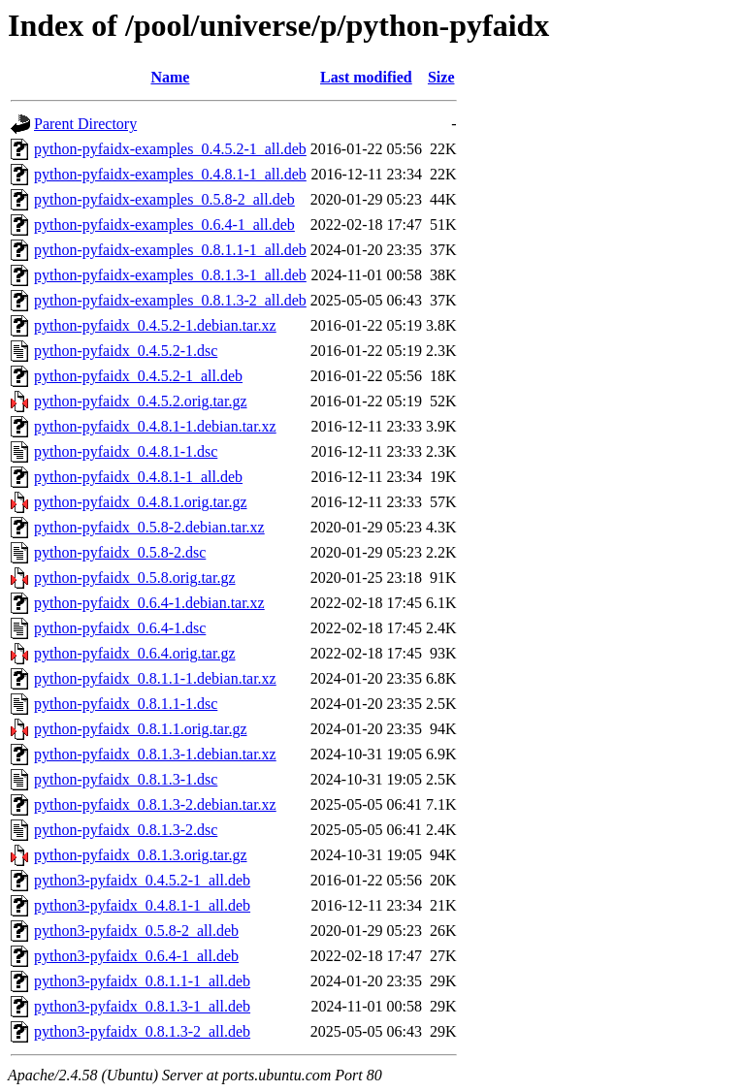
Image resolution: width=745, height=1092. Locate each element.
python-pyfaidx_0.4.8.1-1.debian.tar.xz (155, 426)
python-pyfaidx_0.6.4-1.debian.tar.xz (149, 602)
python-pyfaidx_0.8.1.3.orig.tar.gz (140, 855)
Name (169, 77)
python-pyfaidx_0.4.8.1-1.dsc (125, 451)
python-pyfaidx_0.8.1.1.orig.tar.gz (140, 729)
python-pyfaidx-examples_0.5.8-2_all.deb (164, 199)
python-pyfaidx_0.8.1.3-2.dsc (125, 829)
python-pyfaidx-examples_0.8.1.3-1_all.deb (170, 275)
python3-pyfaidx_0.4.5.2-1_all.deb (142, 880)
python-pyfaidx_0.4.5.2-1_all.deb (138, 376)
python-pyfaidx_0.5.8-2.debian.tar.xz (149, 527)
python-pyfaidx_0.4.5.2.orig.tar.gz (140, 401)
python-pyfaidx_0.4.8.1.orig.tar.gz (140, 502)
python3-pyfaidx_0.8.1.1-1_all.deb (142, 981)
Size (441, 77)
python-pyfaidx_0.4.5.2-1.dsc (125, 350)
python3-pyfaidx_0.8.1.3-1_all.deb (142, 1006)
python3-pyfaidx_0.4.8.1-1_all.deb (142, 905)
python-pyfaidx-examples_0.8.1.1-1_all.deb (170, 249)
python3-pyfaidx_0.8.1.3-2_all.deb (142, 1031)
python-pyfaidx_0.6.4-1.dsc (120, 628)
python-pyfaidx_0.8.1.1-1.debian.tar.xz (155, 678)
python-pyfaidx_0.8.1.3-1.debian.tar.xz (155, 754)
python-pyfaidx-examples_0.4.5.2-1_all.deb (170, 149)
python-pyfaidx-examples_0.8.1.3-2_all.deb (170, 300)
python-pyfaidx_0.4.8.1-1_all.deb (138, 476)
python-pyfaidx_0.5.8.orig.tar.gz (135, 577)
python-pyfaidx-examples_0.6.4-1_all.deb (164, 224)
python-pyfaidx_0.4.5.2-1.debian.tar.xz (155, 325)
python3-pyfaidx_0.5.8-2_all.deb (136, 930)
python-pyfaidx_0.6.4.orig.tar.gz (135, 653)
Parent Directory (85, 123)
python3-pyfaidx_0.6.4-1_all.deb (136, 955)
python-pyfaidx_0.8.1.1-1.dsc (125, 703)
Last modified (366, 77)
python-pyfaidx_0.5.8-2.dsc (120, 552)
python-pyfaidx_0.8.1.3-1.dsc (125, 779)
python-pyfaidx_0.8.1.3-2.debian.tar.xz (155, 804)
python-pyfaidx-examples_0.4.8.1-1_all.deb (170, 174)
